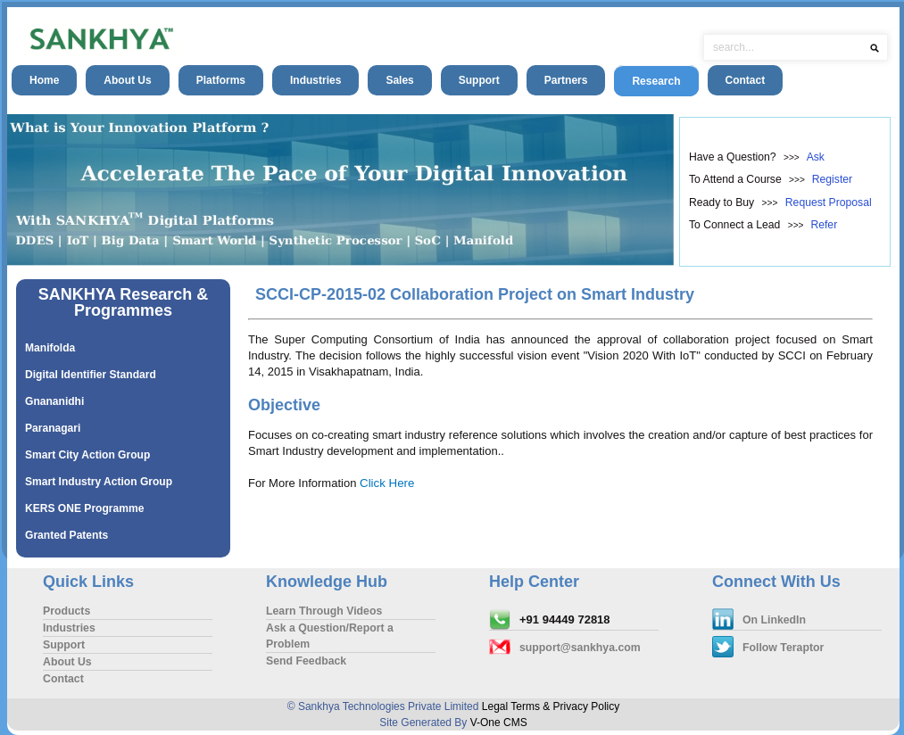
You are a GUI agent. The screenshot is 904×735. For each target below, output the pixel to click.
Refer (823, 225)
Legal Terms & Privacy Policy (551, 706)
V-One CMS (498, 722)
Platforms (220, 80)
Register (832, 179)
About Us (127, 80)
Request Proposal (828, 202)
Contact (746, 80)
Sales (399, 80)
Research (656, 81)
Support (479, 80)
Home (44, 80)
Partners (566, 80)
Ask (816, 157)
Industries (315, 80)
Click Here (387, 483)
